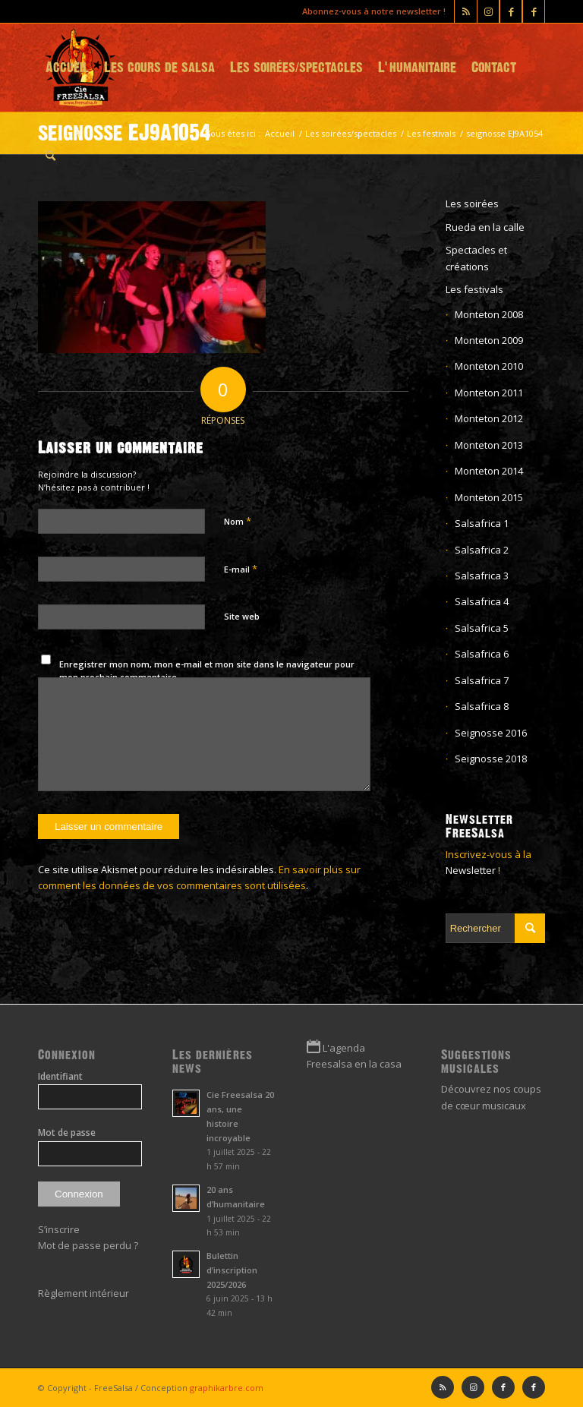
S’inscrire (59, 1229)
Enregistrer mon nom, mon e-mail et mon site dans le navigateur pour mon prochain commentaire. (207, 670)
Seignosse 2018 (491, 758)
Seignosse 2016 (491, 733)
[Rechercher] (50, 156)
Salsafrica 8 (482, 706)
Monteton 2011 (489, 392)
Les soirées (472, 203)
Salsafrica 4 (482, 601)
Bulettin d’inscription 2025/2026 (231, 1270)
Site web (242, 616)
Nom (237, 521)
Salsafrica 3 (482, 575)
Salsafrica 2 (482, 550)
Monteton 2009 (489, 340)
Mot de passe (67, 1132)
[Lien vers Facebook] (533, 11)
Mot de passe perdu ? (88, 1245)
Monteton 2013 (489, 445)
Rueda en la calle (485, 227)
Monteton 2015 (489, 497)
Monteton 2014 (489, 471)
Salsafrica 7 (482, 680)
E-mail (240, 569)
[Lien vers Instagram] (488, 11)
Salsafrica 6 (482, 654)
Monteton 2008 (489, 314)
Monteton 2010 (489, 366)
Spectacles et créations (476, 258)
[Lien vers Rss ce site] (466, 11)
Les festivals (474, 289)
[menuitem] (67, 68)
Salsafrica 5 (482, 628)
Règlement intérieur (83, 1293)
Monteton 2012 (489, 418)
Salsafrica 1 (482, 523)
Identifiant (60, 1076)
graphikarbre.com (226, 1387)
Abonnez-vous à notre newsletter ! (374, 11)
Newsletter (471, 870)
